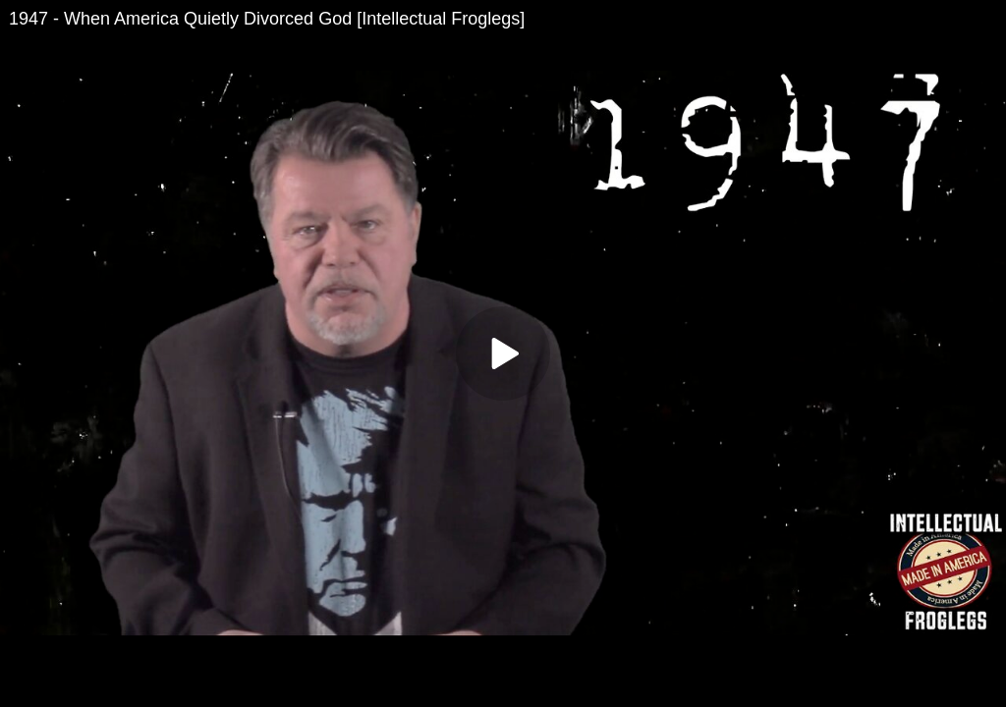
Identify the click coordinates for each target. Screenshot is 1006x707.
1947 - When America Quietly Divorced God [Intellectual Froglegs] (267, 18)
